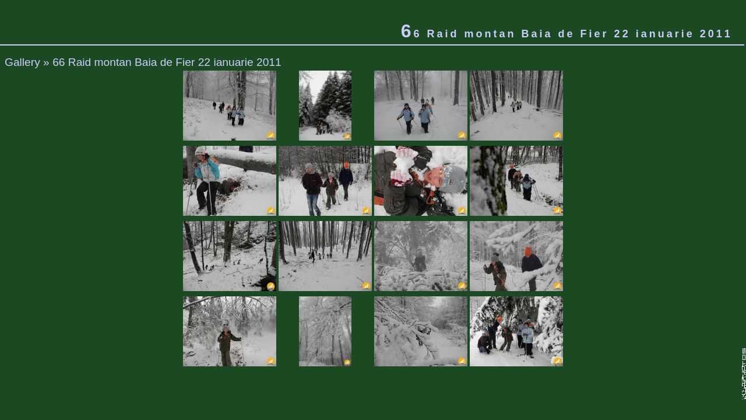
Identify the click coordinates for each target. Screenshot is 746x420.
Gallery (22, 62)
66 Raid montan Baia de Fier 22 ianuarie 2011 (166, 62)
